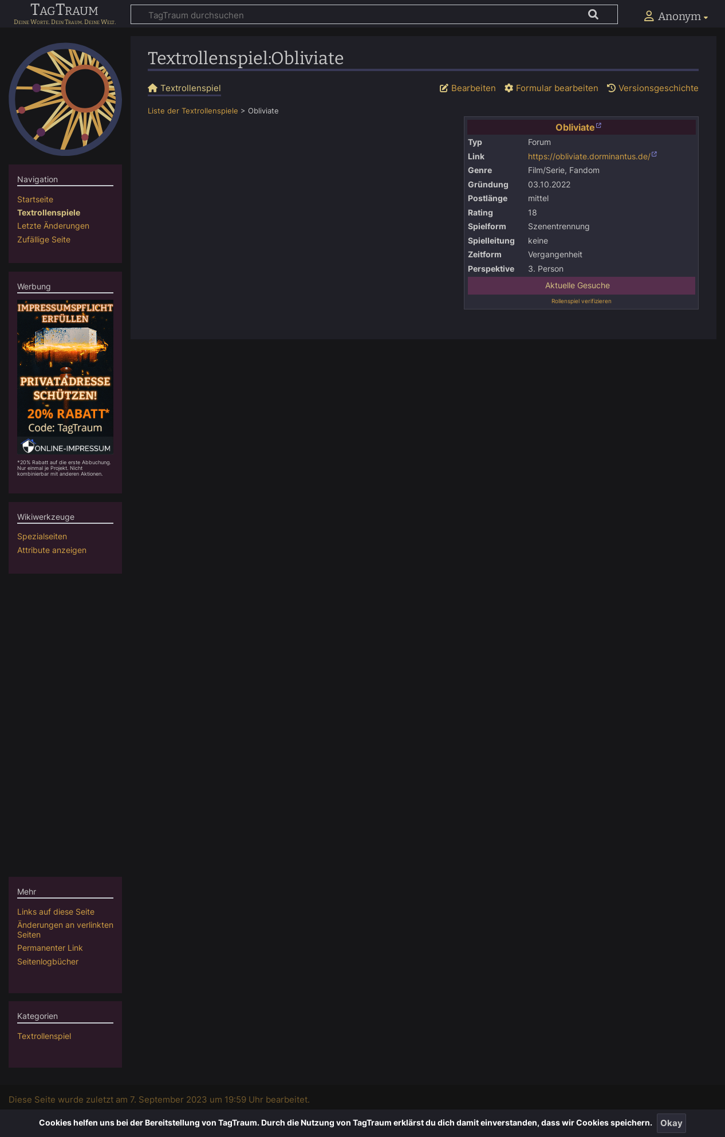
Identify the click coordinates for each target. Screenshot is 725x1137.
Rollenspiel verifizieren (581, 300)
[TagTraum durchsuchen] (374, 14)
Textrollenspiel (44, 1036)
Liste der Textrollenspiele (193, 111)
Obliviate (575, 127)
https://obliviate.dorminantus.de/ (589, 156)
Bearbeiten (473, 88)
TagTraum (64, 10)
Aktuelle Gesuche (577, 285)
